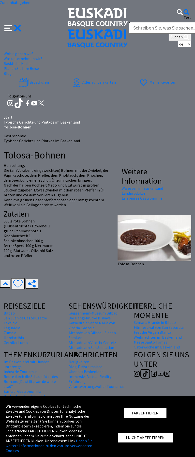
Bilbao (9, 313)
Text (187, 17)
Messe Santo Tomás (150, 342)
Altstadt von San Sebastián (91, 347)
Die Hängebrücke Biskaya (90, 317)
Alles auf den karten (94, 82)
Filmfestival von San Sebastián (159, 327)
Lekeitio (10, 322)
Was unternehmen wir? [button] (23, 58)
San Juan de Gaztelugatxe (25, 317)
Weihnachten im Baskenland (158, 337)
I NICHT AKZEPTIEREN (145, 437)
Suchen (180, 37)
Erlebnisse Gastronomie (142, 198)
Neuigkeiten (79, 361)
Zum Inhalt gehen (15, 2)
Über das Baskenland (86, 371)
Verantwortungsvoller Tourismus (96, 386)
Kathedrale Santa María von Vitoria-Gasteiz (92, 325)
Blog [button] (8, 73)
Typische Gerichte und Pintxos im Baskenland (42, 122)
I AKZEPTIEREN (145, 412)
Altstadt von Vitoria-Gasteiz (92, 342)
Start (8, 117)
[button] (13, 27)
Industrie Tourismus (20, 371)
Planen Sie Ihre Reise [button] (21, 68)
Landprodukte (133, 193)
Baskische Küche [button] (17, 63)
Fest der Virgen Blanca (152, 332)
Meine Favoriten (157, 82)
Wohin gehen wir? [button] (18, 53)
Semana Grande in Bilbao (155, 322)
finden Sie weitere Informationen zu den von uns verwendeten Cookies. (49, 445)
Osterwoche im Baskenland (157, 347)
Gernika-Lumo (16, 342)
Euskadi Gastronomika (23, 391)
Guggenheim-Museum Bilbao (93, 313)
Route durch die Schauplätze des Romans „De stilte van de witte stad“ (31, 381)
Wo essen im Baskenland (142, 188)
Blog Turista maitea (85, 366)
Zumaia (10, 332)
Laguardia (12, 327)
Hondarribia (14, 337)
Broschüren (34, 82)
